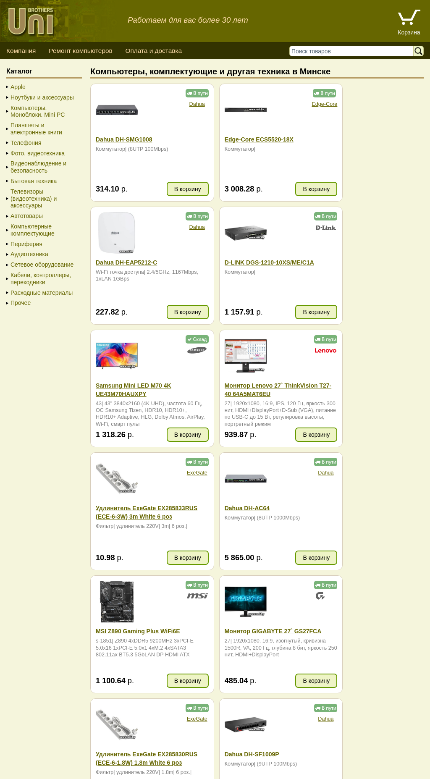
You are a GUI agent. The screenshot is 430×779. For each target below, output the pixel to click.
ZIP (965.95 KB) (135, 709)
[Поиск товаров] (353, 51)
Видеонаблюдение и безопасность (38, 167)
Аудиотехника (29, 254)
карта (132, 624)
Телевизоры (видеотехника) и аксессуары (33, 198)
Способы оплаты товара (73, 754)
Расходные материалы (41, 292)
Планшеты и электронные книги (36, 129)
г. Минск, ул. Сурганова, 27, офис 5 (358, 762)
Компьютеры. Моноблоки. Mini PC (37, 111)
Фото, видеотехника (37, 153)
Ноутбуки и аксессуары (42, 97)
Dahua (181, 104)
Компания (21, 50)
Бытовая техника (33, 181)
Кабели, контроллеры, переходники (40, 279)
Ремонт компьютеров (80, 50)
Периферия (26, 244)
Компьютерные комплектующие (32, 230)
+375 (353, 611)
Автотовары (26, 215)
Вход (50, 771)
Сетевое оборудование (41, 264)
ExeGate (181, 350)
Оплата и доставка (153, 50)
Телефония (25, 142)
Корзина (409, 32)
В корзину (171, 189)
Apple (18, 87)
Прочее (20, 302)
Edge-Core (292, 104)
